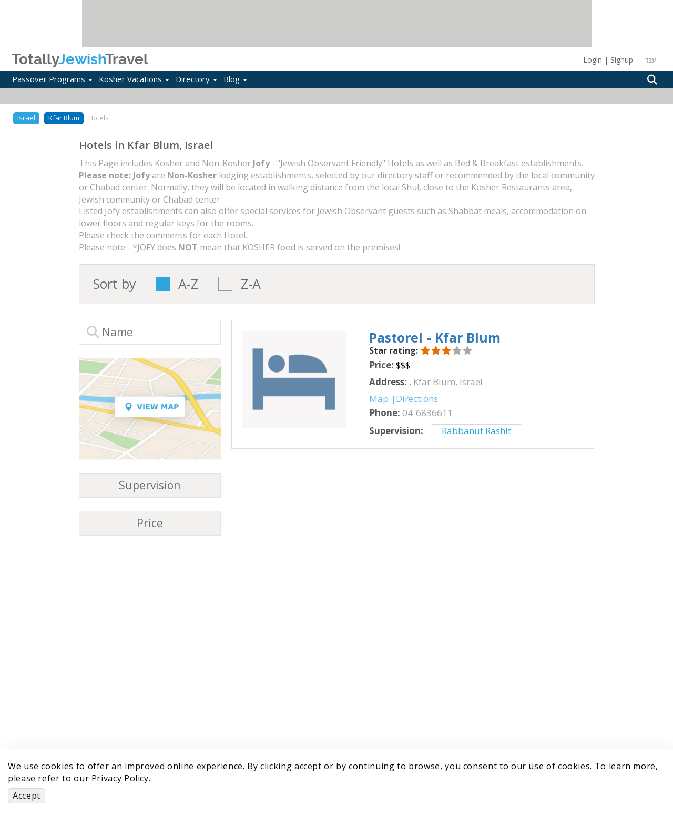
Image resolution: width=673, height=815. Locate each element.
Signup (621, 60)
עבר (650, 60)
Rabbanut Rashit (476, 431)
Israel (26, 118)
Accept (26, 795)
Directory (196, 79)
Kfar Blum (63, 118)
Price (150, 523)
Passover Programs (52, 79)
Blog (235, 79)
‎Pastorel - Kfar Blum (435, 337)
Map (379, 399)
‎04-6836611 (427, 413)
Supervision (149, 485)
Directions (417, 399)
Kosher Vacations (134, 79)
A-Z (188, 284)
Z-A (251, 284)
